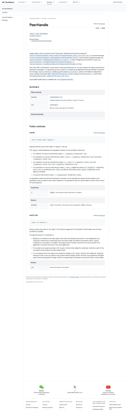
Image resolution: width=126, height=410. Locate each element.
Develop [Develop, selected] (49, 2)
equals (52, 97)
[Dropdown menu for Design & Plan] (42, 2)
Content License (74, 277)
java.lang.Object (34, 39)
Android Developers (34, 18)
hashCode (53, 105)
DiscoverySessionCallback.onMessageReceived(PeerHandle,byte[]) (54, 58)
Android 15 (79, 404)
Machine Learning (48, 407)
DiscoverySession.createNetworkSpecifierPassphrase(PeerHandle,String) (56, 64)
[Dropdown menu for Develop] (54, 2)
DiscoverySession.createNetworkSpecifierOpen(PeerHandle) (51, 62)
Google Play (62, 2)
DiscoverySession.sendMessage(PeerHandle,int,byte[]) (49, 60)
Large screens (63, 404)
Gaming (45, 404)
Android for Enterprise (32, 407)
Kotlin (97, 28)
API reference (7, 9)
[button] (11, 20)
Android (28, 404)
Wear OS (61, 407)
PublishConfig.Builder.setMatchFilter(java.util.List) (49, 76)
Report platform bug (115, 404)
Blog (76, 2)
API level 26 (102, 24)
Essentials (21, 2)
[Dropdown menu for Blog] (80, 2)
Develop (44, 18)
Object (38, 36)
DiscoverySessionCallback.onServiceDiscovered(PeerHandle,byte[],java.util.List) (59, 55)
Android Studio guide (99, 406)
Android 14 (79, 407)
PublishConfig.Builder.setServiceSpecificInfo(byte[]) (71, 74)
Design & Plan (36, 2)
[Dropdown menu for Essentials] (27, 2)
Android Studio (118, 2)
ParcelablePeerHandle (65, 79)
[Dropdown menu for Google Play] (68, 2)
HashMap (40, 231)
